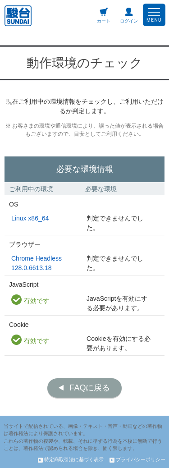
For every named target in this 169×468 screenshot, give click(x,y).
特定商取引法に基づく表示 (71, 459)
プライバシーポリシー (137, 459)
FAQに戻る (89, 387)
